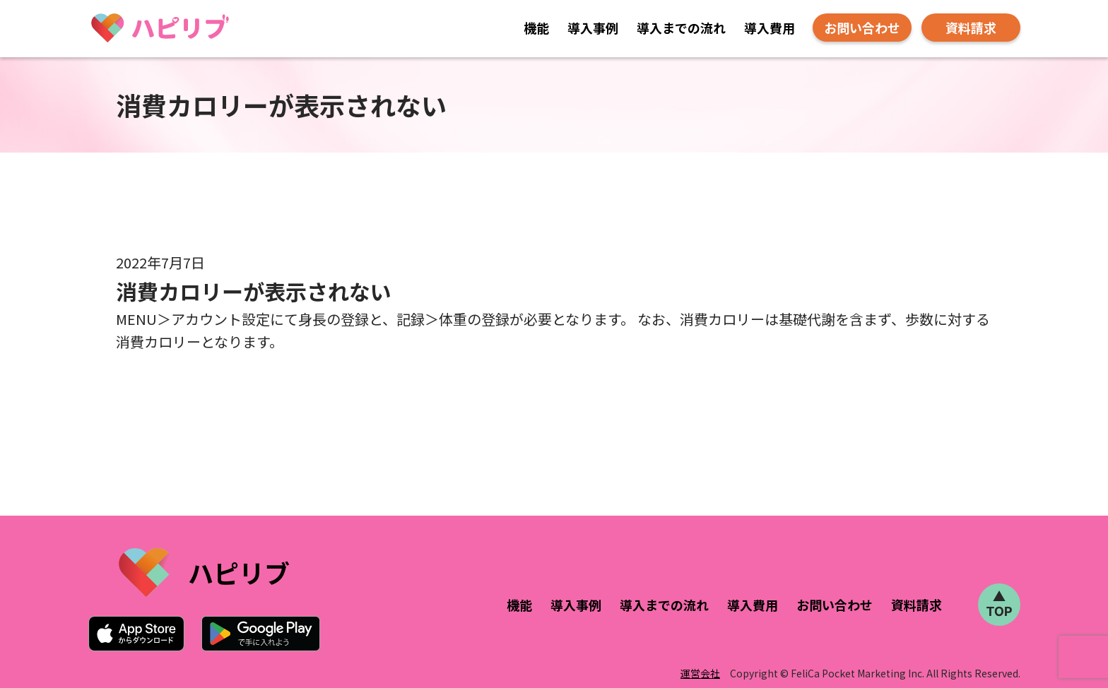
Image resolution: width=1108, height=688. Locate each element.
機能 (536, 27)
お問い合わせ (862, 27)
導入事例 (592, 27)
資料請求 (970, 27)
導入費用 (769, 27)
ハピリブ (239, 572)
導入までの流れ (681, 27)
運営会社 (700, 673)
